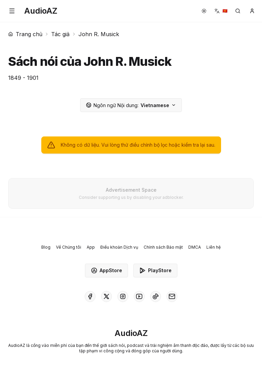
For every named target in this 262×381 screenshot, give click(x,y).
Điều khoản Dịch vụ (119, 247)
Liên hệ (213, 247)
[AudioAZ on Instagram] (122, 296)
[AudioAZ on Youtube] (139, 296)
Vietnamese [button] (131, 105)
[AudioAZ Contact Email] (171, 296)
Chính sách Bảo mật (163, 247)
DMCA (194, 247)
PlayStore (155, 270)
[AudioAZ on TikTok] (155, 296)
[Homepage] (40, 11)
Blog (45, 247)
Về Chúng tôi (68, 247)
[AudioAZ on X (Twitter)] (106, 296)
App (91, 247)
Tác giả (60, 34)
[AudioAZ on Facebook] (90, 296)
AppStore (106, 270)
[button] (12, 11)
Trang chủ (25, 34)
